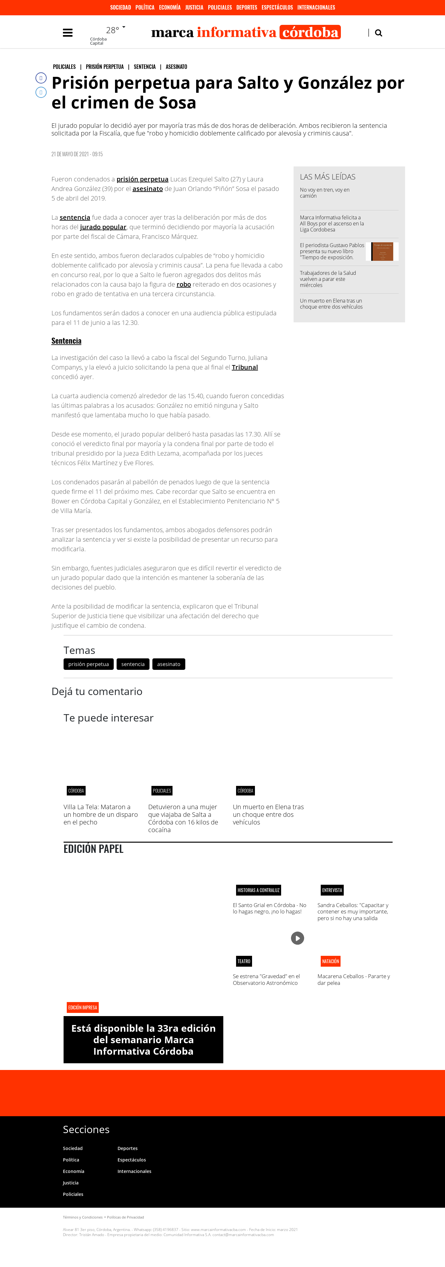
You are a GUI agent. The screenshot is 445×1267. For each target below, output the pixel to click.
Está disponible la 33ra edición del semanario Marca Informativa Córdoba (143, 1040)
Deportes (246, 7)
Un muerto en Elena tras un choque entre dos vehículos (331, 303)
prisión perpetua (143, 179)
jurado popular (103, 227)
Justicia (194, 7)
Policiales (220, 7)
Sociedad (120, 7)
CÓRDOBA (76, 790)
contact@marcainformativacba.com (243, 1234)
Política (145, 7)
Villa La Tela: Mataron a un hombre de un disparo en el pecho (101, 814)
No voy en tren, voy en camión (324, 192)
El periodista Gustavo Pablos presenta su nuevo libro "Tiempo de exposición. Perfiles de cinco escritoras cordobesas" (332, 257)
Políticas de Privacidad (125, 1217)
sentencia (75, 217)
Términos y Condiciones (83, 1217)
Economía (170, 7)
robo (184, 284)
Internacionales (316, 7)
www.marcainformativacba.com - (219, 1229)
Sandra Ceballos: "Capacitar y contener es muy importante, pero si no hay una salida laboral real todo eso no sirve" (354, 914)
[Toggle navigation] (67, 32)
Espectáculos (277, 7)
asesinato (148, 188)
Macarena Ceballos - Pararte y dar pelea (354, 979)
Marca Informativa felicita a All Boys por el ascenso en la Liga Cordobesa (332, 223)
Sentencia (66, 340)
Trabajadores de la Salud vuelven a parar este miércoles (328, 279)
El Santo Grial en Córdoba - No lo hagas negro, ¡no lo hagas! (269, 908)
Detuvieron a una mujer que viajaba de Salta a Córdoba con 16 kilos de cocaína (183, 818)
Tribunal (245, 367)
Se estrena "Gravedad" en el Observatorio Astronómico (266, 979)
